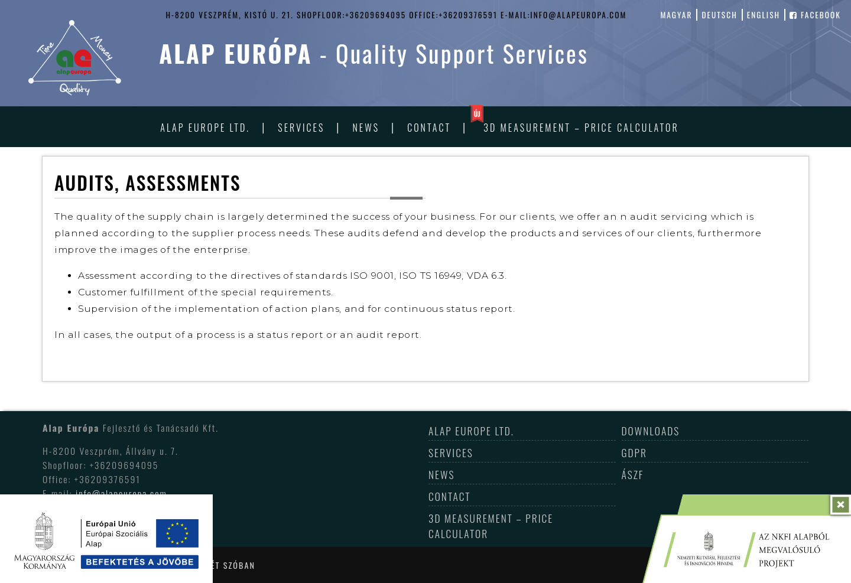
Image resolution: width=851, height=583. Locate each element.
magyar (676, 15)
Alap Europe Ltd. (205, 127)
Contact (429, 127)
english (763, 15)
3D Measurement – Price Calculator (580, 127)
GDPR (634, 452)
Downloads (651, 430)
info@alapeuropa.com (121, 493)
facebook (815, 15)
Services (301, 127)
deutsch (719, 15)
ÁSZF (633, 474)
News (366, 127)
